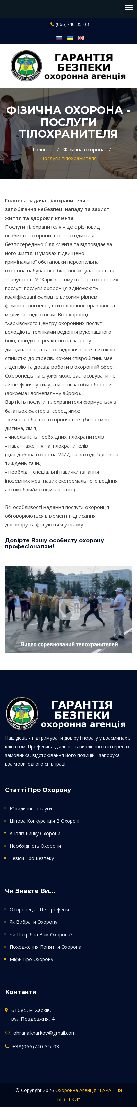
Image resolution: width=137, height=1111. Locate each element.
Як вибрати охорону (33, 922)
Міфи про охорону (31, 959)
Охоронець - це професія (39, 909)
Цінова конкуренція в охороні (44, 821)
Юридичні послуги (31, 808)
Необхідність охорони (35, 846)
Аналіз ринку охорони (35, 833)
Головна (43, 149)
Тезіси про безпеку (32, 858)
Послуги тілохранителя (68, 158)
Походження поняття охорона (45, 947)
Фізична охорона (84, 149)
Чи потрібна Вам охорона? (41, 934)
